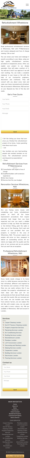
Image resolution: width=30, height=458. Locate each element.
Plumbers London (10, 340)
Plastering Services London (14, 330)
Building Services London (13, 353)
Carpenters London (11, 350)
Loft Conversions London (13, 343)
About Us (15, 406)
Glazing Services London (13, 348)
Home (15, 404)
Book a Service (15, 417)
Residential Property (15, 413)
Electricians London (11, 355)
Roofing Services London (13, 335)
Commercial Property (15, 415)
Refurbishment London (12, 337)
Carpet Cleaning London (13, 322)
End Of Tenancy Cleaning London (16, 325)
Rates (15, 408)
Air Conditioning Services (13, 332)
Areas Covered (15, 411)
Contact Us (15, 410)
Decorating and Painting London (15, 345)
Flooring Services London (13, 358)
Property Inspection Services (14, 327)
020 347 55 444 (15, 456)
